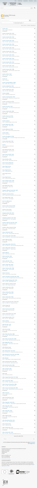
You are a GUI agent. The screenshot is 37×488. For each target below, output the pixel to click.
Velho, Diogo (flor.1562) (7, 410)
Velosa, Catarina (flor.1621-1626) (9, 313)
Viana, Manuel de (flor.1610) (8, 149)
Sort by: (22, 25)
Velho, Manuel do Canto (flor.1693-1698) (10, 354)
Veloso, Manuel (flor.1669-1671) (8, 247)
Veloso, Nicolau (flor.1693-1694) (8, 235)
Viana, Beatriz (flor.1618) (7, 185)
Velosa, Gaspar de (6, 305)
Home (15, 0)
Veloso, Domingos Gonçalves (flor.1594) (10, 276)
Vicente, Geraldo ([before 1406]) (9, 82)
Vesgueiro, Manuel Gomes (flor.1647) (10, 190)
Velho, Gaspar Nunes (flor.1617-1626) (10, 377)
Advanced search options (18, 22)
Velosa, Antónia (5, 320)
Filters (4, 12)
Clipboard (34, 8)
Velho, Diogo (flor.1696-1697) (8, 402)
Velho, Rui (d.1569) (6, 329)
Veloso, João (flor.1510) (7, 261)
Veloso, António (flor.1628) (7, 292)
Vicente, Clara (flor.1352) (7, 106)
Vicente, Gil (4, 79)
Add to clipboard (34, 28)
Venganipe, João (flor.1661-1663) (9, 217)
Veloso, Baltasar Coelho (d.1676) (9, 283)
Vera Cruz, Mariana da (7, 201)
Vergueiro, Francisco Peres (8, 194)
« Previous (5, 438)
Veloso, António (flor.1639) (7, 287)
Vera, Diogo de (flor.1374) (7, 197)
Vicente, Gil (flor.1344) (6, 74)
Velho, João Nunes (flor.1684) (8, 365)
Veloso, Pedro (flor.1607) (7, 232)
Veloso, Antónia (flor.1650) (7, 297)
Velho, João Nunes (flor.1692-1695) (9, 361)
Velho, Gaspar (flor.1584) (7, 380)
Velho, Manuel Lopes (6, 347)
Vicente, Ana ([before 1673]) (8, 136)
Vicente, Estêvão (5, 93)
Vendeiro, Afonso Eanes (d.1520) (9, 227)
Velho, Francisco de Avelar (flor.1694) (10, 388)
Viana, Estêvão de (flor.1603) (8, 180)
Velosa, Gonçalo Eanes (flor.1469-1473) (10, 301)
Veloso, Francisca (6, 273)
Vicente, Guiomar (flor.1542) (8, 33)
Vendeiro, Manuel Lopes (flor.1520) (9, 222)
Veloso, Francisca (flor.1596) (8, 268)
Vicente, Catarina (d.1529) (7, 116)
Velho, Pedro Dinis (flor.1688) (8, 334)
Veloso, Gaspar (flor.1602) (7, 264)
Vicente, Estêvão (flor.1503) (8, 86)
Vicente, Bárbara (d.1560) (7, 129)
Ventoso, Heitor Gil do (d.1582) (8, 205)
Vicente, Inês (5, 28)
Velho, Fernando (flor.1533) (8, 397)
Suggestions (25, 0)
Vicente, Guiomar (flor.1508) (8, 69)
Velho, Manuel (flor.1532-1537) (8, 350)
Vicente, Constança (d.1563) (8, 101)
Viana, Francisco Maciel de (7, 162)
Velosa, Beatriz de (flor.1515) (8, 317)
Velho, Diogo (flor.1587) (7, 406)
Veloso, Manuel (5, 252)
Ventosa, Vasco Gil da (6, 209)
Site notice (31, 0)
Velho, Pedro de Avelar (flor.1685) (9, 338)
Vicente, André (5, 132)
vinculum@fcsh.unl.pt (7, 455)
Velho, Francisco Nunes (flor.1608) (9, 384)
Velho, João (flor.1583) (6, 368)
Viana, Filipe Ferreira (6, 166)
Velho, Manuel (5, 358)
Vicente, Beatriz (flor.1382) (7, 124)
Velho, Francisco (5, 392)
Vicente (3, 144)
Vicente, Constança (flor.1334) (8, 96)
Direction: (29, 25)
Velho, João (4, 373)
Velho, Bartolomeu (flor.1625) (8, 420)
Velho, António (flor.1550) (7, 432)
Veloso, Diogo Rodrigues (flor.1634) (9, 280)
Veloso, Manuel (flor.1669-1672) (8, 244)
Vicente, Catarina (5, 120)
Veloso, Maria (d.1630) (7, 239)
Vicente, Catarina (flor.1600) (8, 111)
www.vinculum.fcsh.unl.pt (6, 457)
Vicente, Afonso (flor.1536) (7, 141)
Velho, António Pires (6, 423)
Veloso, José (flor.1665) (7, 256)
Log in (35, 0)
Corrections (20, 0)
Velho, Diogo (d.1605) (6, 415)
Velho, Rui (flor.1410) (6, 324)
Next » (34, 438)
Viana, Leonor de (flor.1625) (8, 154)
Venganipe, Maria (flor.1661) (8, 213)
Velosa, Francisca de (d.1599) (8, 308)
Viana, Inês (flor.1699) (6, 159)
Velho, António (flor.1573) (7, 427)
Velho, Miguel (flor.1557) (7, 342)
